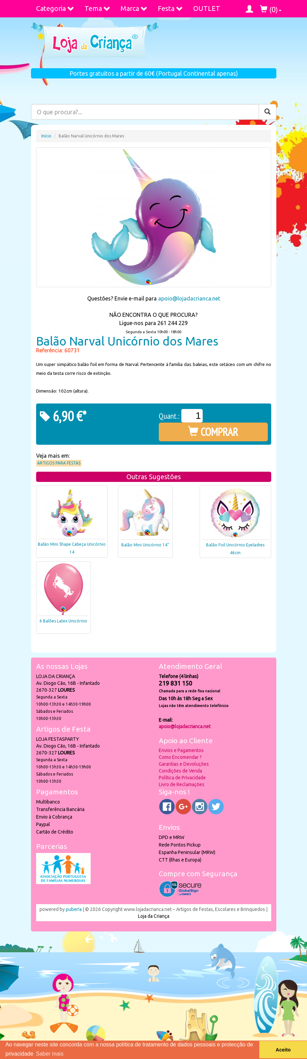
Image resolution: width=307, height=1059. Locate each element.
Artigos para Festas (58, 463)
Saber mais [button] (49, 1054)
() (270, 9)
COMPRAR (213, 432)
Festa (170, 8)
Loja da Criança (153, 916)
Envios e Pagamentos (181, 750)
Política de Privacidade (182, 777)
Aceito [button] (283, 1050)
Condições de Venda (180, 771)
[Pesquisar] (267, 112)
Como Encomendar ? (180, 757)
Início (46, 136)
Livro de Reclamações (181, 784)
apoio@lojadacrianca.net (189, 298)
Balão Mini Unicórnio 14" (145, 545)
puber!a (74, 909)
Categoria (55, 8)
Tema (97, 8)
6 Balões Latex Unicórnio (63, 621)
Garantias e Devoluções (184, 764)
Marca (134, 8)
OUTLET (206, 8)
